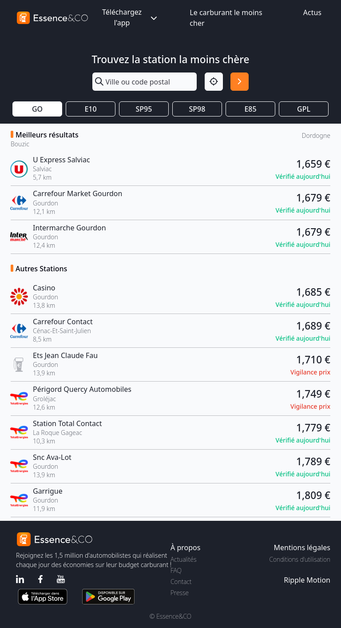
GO (37, 109)
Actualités (183, 559)
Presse (179, 592)
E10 (90, 109)
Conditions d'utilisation (299, 559)
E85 (250, 109)
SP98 (197, 109)
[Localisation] (214, 81)
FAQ (176, 570)
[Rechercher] (239, 81)
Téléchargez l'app (130, 17)
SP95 (144, 109)
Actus (312, 12)
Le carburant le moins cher (226, 18)
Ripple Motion (307, 580)
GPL (303, 109)
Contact (180, 581)
